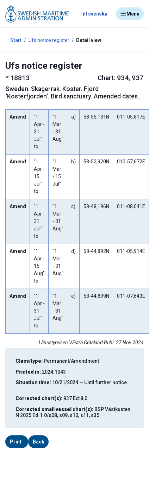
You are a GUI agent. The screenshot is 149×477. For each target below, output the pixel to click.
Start (15, 40)
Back (38, 442)
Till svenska (93, 14)
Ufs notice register (49, 40)
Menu (129, 14)
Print (15, 442)
